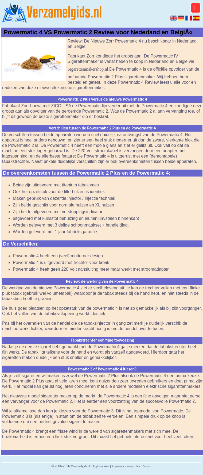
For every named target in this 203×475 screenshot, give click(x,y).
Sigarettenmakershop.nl (88, 69)
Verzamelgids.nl (80, 466)
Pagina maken (100, 466)
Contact (146, 466)
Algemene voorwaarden (126, 466)
